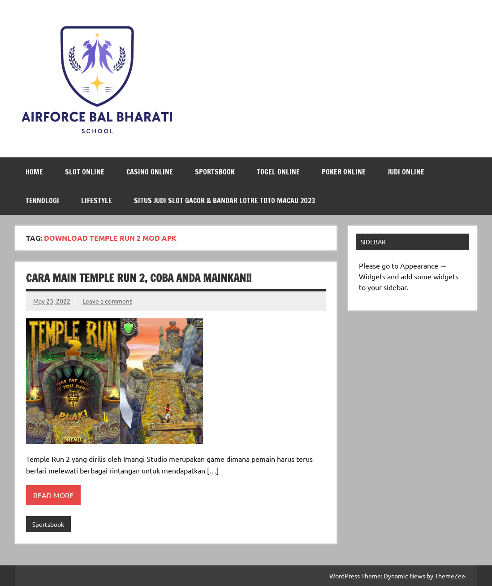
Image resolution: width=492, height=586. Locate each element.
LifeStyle (96, 200)
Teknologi (42, 200)
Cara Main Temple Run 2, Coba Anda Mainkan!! (138, 278)
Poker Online (344, 172)
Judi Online (406, 172)
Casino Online (149, 172)
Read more (53, 495)
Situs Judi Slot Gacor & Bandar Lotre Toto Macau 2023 (224, 200)
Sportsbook (215, 172)
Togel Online (278, 172)
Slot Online (84, 172)
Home (34, 172)
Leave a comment (107, 301)
